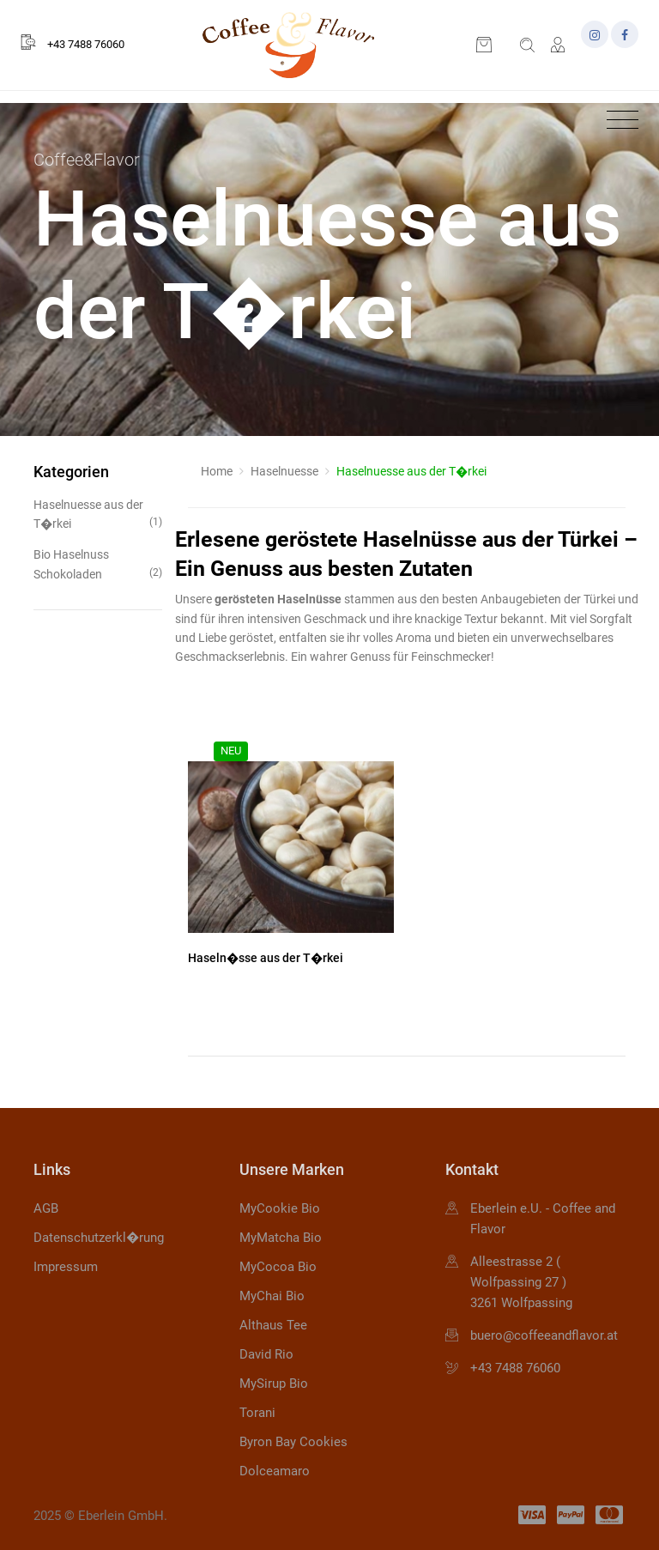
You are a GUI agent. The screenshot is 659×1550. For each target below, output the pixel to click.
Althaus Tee (273, 1325)
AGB (45, 1208)
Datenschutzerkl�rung (98, 1237)
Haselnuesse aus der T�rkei (97, 514)
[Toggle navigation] (618, 121)
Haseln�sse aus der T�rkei (265, 958)
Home (217, 471)
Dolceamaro (274, 1471)
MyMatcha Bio (280, 1237)
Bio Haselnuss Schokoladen (97, 564)
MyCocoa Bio (278, 1267)
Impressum (65, 1267)
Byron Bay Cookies (293, 1442)
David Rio (266, 1354)
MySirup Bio (273, 1383)
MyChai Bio (272, 1296)
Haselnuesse (284, 471)
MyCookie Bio (279, 1208)
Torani (257, 1412)
